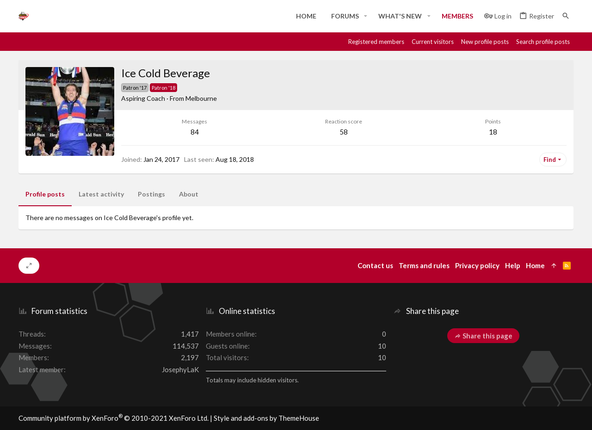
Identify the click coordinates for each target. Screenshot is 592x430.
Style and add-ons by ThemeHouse (266, 418)
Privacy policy (477, 265)
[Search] (566, 15)
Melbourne (201, 98)
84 (195, 132)
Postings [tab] (151, 194)
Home (535, 265)
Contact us (375, 265)
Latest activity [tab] (101, 194)
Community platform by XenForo (113, 418)
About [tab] (188, 194)
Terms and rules (424, 265)
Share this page (483, 336)
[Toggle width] (28, 266)
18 (493, 132)
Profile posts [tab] (45, 194)
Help (512, 265)
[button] (365, 16)
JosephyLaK (180, 369)
